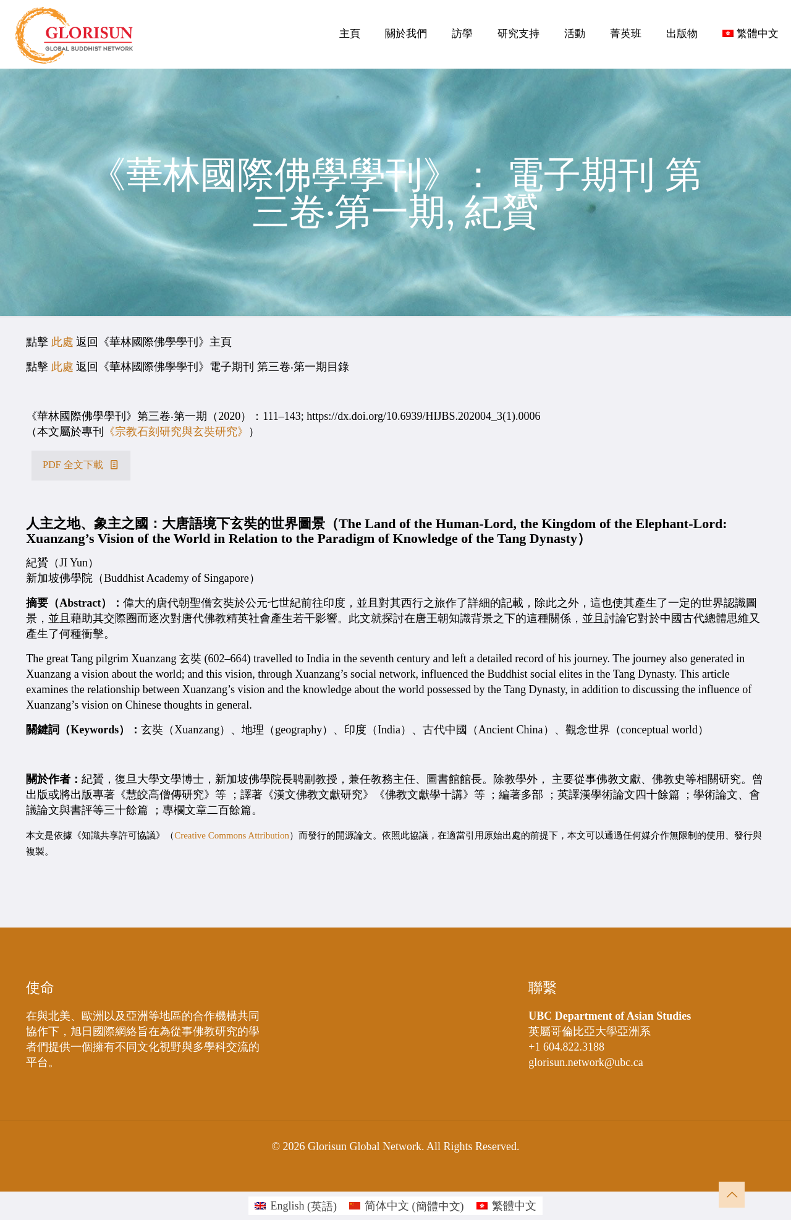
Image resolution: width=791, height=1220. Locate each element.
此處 (62, 342)
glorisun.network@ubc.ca (585, 1062)
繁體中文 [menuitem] (514, 1206)
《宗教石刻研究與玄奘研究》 (176, 431)
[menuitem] (295, 1206)
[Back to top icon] (732, 1195)
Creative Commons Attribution (231, 835)
